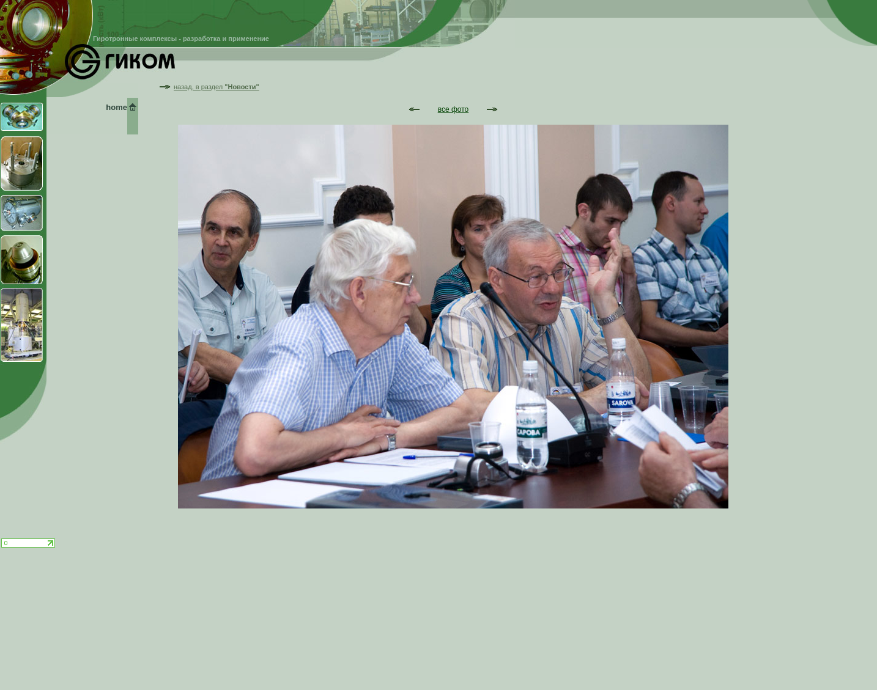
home (116, 107)
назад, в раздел (216, 86)
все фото (453, 109)
